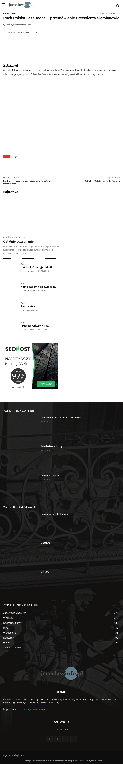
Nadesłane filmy (10, 13)
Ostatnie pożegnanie (18, 241)
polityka (15, 157)
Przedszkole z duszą (51, 446)
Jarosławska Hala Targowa (54, 514)
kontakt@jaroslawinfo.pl (32, 709)
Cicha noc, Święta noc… (35, 325)
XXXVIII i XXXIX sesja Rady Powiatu (102, 181)
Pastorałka (27, 306)
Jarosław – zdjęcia (50, 475)
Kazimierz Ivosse (27, 271)
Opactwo (45, 543)
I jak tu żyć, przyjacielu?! (36, 267)
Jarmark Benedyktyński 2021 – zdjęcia (61, 417)
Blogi (5, 237)
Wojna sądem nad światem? (38, 286)
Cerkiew (45, 571)
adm (13, 32)
